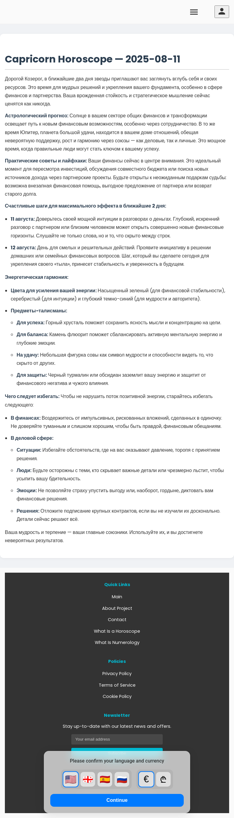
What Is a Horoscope (117, 631)
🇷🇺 (122, 779)
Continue (116, 800)
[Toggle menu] (194, 12)
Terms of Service (117, 685)
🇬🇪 (88, 779)
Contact (117, 620)
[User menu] (221, 11)
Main (117, 597)
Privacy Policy (117, 673)
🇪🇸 (105, 779)
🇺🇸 (71, 779)
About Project (117, 608)
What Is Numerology (117, 642)
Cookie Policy (117, 696)
